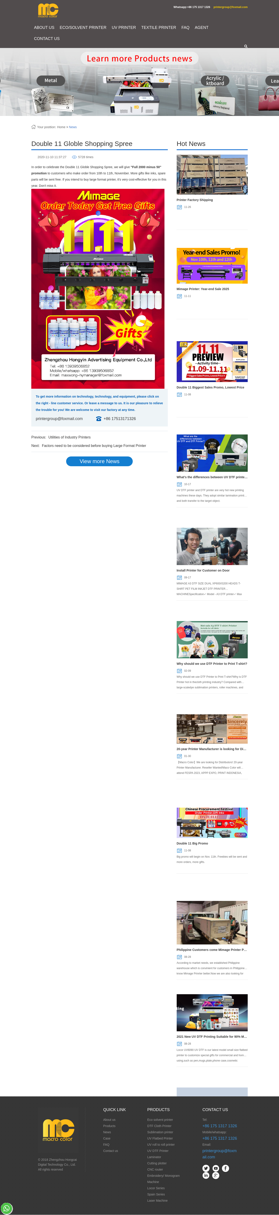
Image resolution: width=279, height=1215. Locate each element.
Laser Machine (157, 1201)
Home (62, 127)
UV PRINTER (124, 28)
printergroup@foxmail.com (230, 7)
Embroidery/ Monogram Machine (163, 1179)
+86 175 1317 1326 (219, 1126)
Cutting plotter (157, 1163)
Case (107, 1138)
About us (109, 1120)
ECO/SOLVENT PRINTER (83, 28)
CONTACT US (47, 39)
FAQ (186, 28)
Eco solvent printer (160, 1120)
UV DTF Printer (158, 1151)
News (73, 127)
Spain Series (156, 1194)
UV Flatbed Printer (160, 1138)
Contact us (110, 1151)
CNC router (155, 1169)
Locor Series (156, 1188)
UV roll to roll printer (161, 1145)
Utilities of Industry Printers (70, 437)
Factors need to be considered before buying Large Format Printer (94, 446)
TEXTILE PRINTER (159, 28)
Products (109, 1126)
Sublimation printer (160, 1132)
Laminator (154, 1157)
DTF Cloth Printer (159, 1126)
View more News (100, 461)
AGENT (202, 28)
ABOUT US (45, 28)
